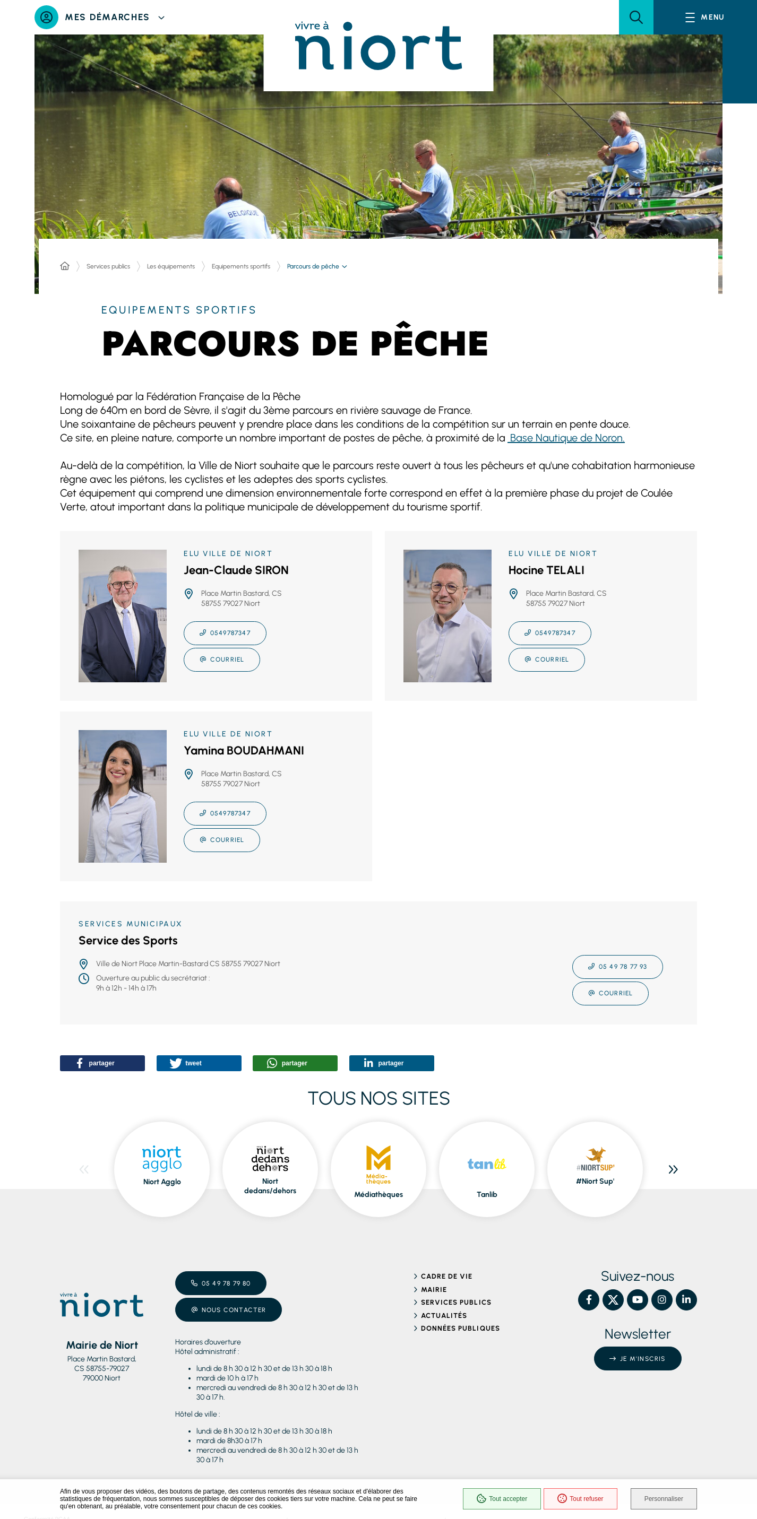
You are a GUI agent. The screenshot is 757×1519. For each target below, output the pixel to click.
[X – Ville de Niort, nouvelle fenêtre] (613, 1299)
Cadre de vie (446, 1276)
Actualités (444, 1316)
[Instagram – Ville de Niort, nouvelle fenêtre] (662, 1299)
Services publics (108, 266)
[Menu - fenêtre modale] (705, 17)
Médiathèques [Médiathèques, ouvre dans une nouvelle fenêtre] (378, 1194)
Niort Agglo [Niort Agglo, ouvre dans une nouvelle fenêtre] (162, 1181)
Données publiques (460, 1328)
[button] (636, 17)
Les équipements (171, 266)
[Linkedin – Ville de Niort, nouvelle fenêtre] (686, 1299)
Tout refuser (580, 1499)
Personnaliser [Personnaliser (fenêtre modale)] (663, 1499)
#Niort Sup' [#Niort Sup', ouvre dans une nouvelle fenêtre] (595, 1181)
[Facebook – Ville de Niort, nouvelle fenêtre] (588, 1299)
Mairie (434, 1290)
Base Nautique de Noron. (566, 437)
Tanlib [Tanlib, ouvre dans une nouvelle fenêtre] (487, 1194)
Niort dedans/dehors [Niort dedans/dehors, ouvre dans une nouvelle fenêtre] (270, 1186)
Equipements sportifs (241, 266)
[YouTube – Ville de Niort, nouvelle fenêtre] (637, 1299)
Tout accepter (502, 1499)
